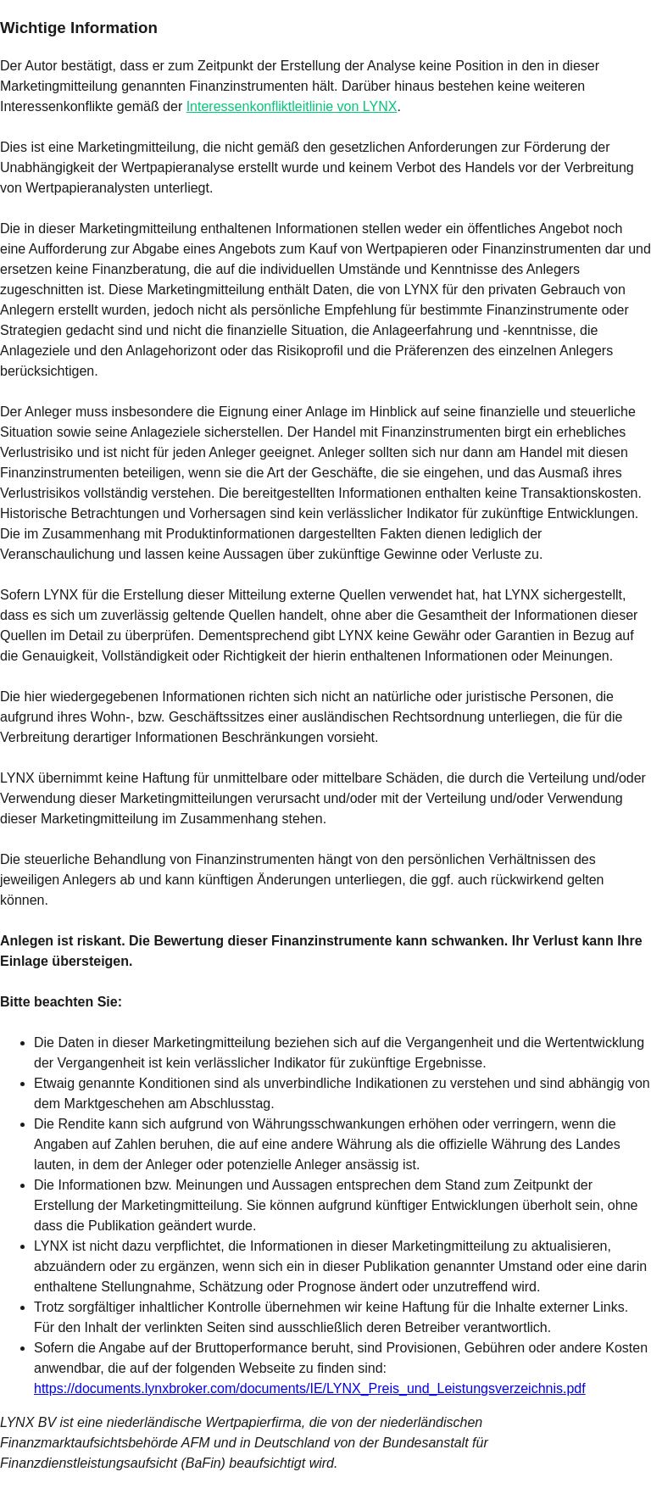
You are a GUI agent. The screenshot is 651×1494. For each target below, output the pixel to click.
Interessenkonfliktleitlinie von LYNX (292, 106)
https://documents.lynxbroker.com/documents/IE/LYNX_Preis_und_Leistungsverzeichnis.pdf (310, 1388)
